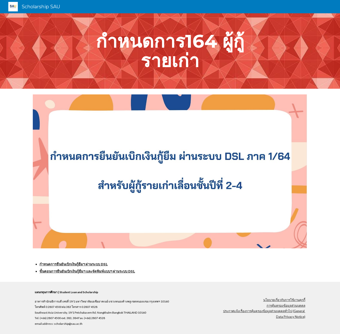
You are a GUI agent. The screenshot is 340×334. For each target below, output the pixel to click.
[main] (170, 51)
